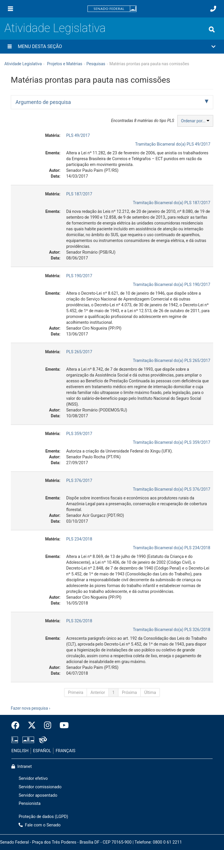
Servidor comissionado (40, 786)
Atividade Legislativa (55, 28)
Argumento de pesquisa (43, 102)
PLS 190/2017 (79, 275)
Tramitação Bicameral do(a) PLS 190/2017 (171, 284)
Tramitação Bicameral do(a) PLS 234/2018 (171, 547)
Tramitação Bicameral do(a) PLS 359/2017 (171, 442)
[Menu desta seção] (9, 46)
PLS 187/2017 (79, 194)
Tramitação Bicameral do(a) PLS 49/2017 (172, 144)
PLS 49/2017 (78, 135)
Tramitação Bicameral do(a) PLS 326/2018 (171, 629)
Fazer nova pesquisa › (30, 708)
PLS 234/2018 (79, 539)
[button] (112, 47)
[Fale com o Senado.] (213, 9)
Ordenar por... (195, 121)
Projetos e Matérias (64, 63)
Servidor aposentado (38, 795)
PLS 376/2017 (79, 480)
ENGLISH (20, 750)
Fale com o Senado (40, 825)
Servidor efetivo (33, 778)
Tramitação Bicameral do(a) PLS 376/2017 (171, 489)
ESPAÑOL (42, 750)
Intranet (21, 766)
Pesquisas (95, 63)
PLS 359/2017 (79, 433)
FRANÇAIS (66, 750)
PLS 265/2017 (79, 351)
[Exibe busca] (212, 29)
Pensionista (30, 803)
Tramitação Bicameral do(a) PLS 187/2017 (171, 202)
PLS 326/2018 (79, 620)
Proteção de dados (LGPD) (43, 816)
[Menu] (10, 9)
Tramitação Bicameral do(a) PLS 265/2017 (171, 360)
